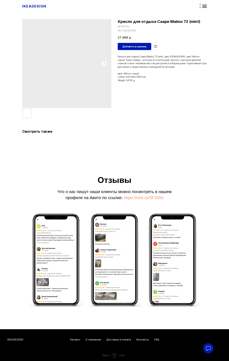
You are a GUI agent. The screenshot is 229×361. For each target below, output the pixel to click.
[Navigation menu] (204, 6)
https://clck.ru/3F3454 (143, 197)
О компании (93, 339)
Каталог (75, 339)
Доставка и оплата (118, 339)
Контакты (142, 339)
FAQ (156, 339)
